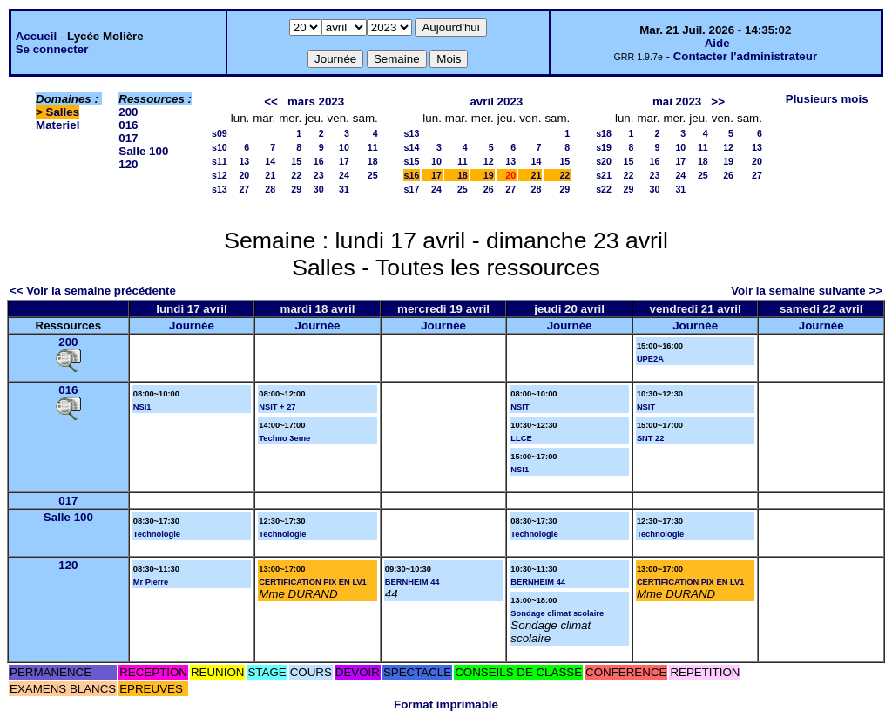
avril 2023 (496, 101)
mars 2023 (315, 101)
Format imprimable (446, 704)
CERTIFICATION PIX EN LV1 (313, 582)
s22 (604, 189)
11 (373, 147)
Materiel (57, 125)
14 (270, 161)
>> (718, 101)
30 (319, 189)
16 (319, 161)
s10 (219, 147)
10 (344, 147)
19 (488, 175)
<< (271, 101)
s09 (219, 133)
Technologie (156, 534)
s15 (412, 161)
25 (373, 175)
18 (373, 161)
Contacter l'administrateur (745, 56)
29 (296, 189)
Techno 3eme (284, 438)
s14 (412, 147)
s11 (219, 161)
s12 (219, 175)
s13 (219, 189)
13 (244, 161)
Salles (63, 112)
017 (128, 138)
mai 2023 (676, 101)
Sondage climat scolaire (557, 613)
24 (344, 175)
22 (296, 175)
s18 (604, 133)
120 (128, 164)
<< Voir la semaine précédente (93, 290)
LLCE (520, 438)
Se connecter (52, 49)
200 (128, 112)
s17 (412, 189)
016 (128, 125)
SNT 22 (651, 438)
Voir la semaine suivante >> (806, 290)
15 (296, 161)
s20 (604, 161)
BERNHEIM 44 (412, 582)
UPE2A (650, 359)
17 (344, 161)
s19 (604, 147)
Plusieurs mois (827, 98)
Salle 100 (143, 151)
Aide (717, 43)
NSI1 (142, 407)
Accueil (36, 36)
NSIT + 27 (277, 407)
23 (319, 175)
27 (244, 189)
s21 (604, 175)
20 (244, 175)
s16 (412, 175)
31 (344, 189)
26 (488, 189)
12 (488, 161)
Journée (191, 325)
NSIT (519, 407)
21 (270, 175)
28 (270, 189)
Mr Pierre (150, 582)
